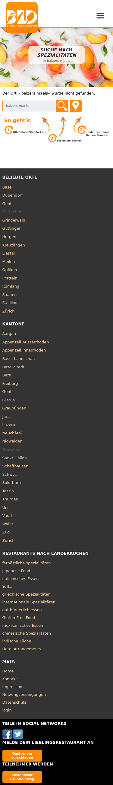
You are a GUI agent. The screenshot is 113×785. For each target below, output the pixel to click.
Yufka (7, 586)
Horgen (9, 236)
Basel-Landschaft (18, 358)
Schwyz (9, 474)
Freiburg (10, 383)
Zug (6, 532)
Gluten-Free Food (18, 617)
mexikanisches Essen (22, 625)
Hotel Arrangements (21, 649)
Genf (6, 203)
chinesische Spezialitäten (26, 633)
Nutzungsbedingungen (24, 694)
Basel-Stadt (13, 367)
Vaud (7, 515)
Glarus (8, 400)
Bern (6, 375)
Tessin (8, 491)
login (7, 710)
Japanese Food (16, 571)
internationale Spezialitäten (28, 602)
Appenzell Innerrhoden (24, 350)
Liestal (8, 253)
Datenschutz (14, 702)
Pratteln (9, 278)
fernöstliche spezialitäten (26, 563)
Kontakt (9, 679)
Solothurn (11, 482)
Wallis (8, 524)
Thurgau (10, 499)
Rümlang (10, 286)
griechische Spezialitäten (26, 594)
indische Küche (16, 641)
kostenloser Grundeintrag (22, 776)
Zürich (8, 311)
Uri (5, 507)
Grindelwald (13, 220)
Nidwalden (12, 441)
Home (8, 671)
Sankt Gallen (14, 458)
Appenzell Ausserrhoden (25, 342)
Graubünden (14, 408)
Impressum (13, 686)
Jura (6, 416)
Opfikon (9, 269)
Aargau (9, 333)
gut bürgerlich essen (22, 610)
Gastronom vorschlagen (22, 755)
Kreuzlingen (13, 245)
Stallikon (10, 302)
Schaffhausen (15, 466)
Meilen (8, 261)
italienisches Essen (20, 578)
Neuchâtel (12, 433)
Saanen (9, 294)
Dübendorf (12, 195)
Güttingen (12, 228)
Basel (7, 187)
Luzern (8, 424)
